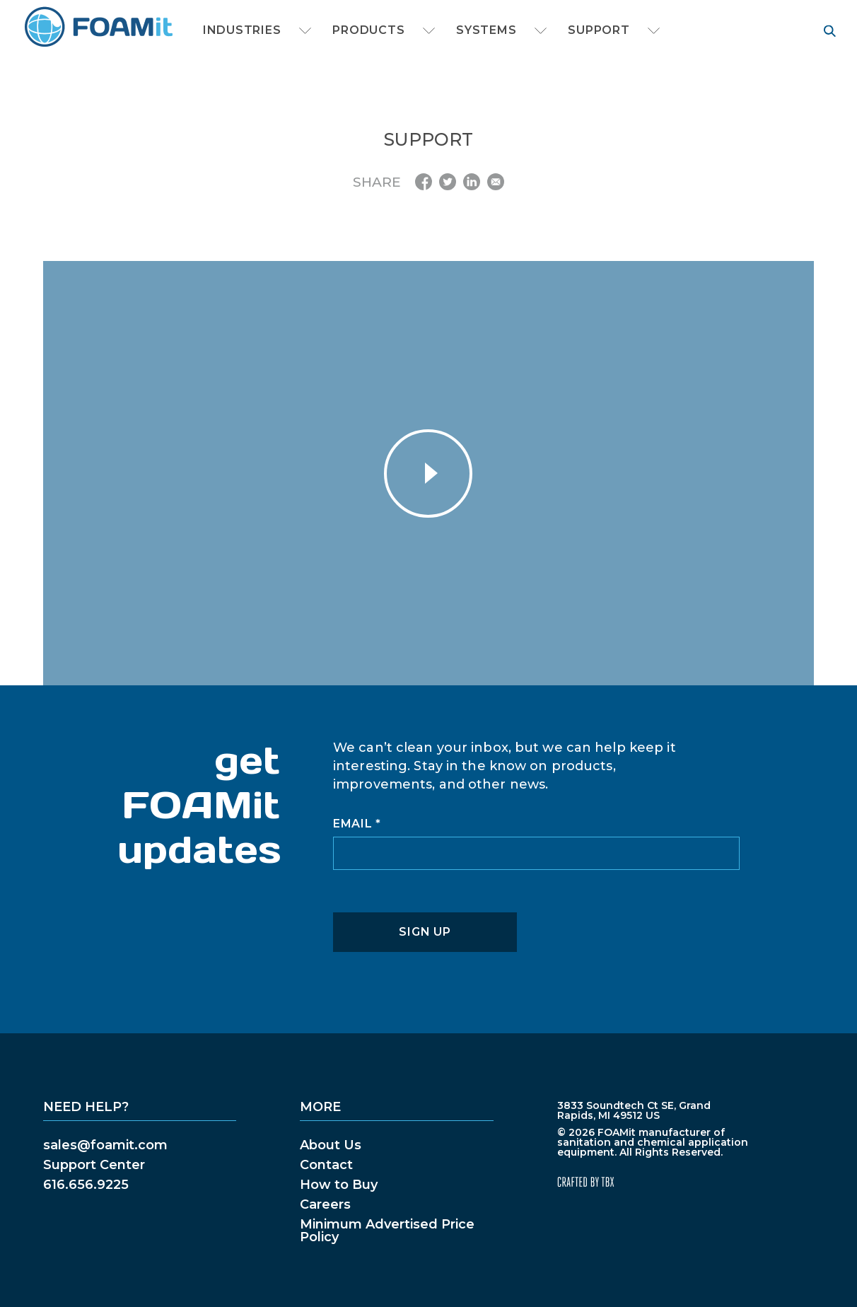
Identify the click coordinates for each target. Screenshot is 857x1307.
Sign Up (424, 932)
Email (357, 824)
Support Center (94, 1165)
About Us (330, 1145)
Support (598, 30)
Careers (325, 1204)
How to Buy (339, 1184)
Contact (326, 1165)
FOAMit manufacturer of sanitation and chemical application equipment (98, 27)
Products (368, 30)
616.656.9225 (86, 1184)
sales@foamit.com (105, 1145)
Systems (486, 30)
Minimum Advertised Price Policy (387, 1230)
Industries (242, 30)
